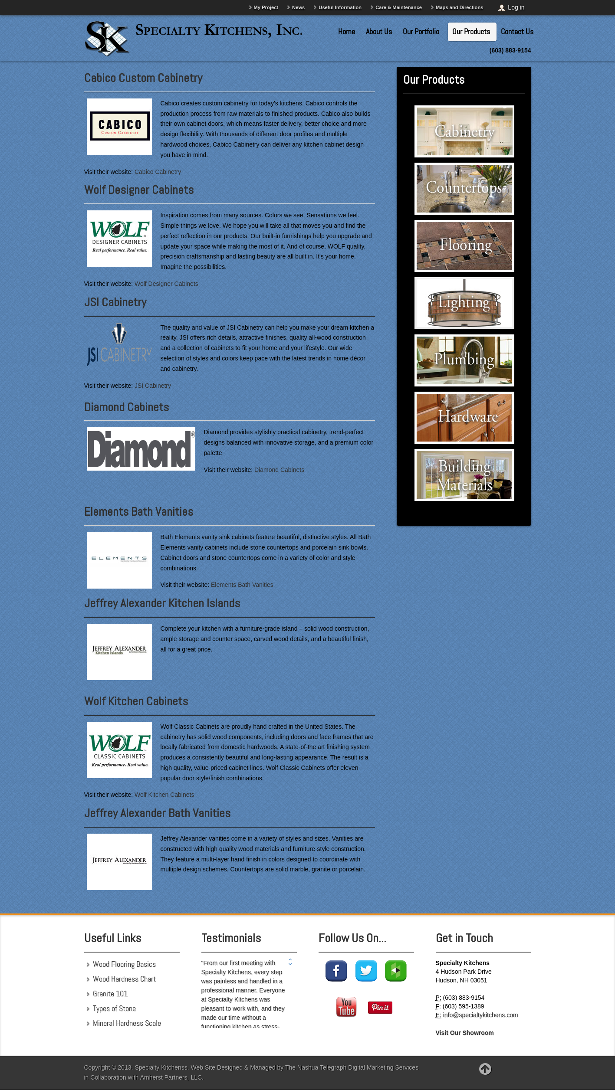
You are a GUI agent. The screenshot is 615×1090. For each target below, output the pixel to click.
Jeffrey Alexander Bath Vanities (157, 813)
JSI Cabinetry (115, 302)
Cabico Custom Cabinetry (143, 77)
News (298, 7)
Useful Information (340, 7)
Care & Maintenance (398, 7)
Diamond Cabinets (126, 407)
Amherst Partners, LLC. (172, 1077)
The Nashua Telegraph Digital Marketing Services (351, 1067)
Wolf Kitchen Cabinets (136, 701)
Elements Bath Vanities (138, 511)
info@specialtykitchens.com (480, 1014)
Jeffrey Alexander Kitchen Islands (162, 603)
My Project (266, 7)
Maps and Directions (459, 7)
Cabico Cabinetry (158, 171)
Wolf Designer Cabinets (139, 189)
